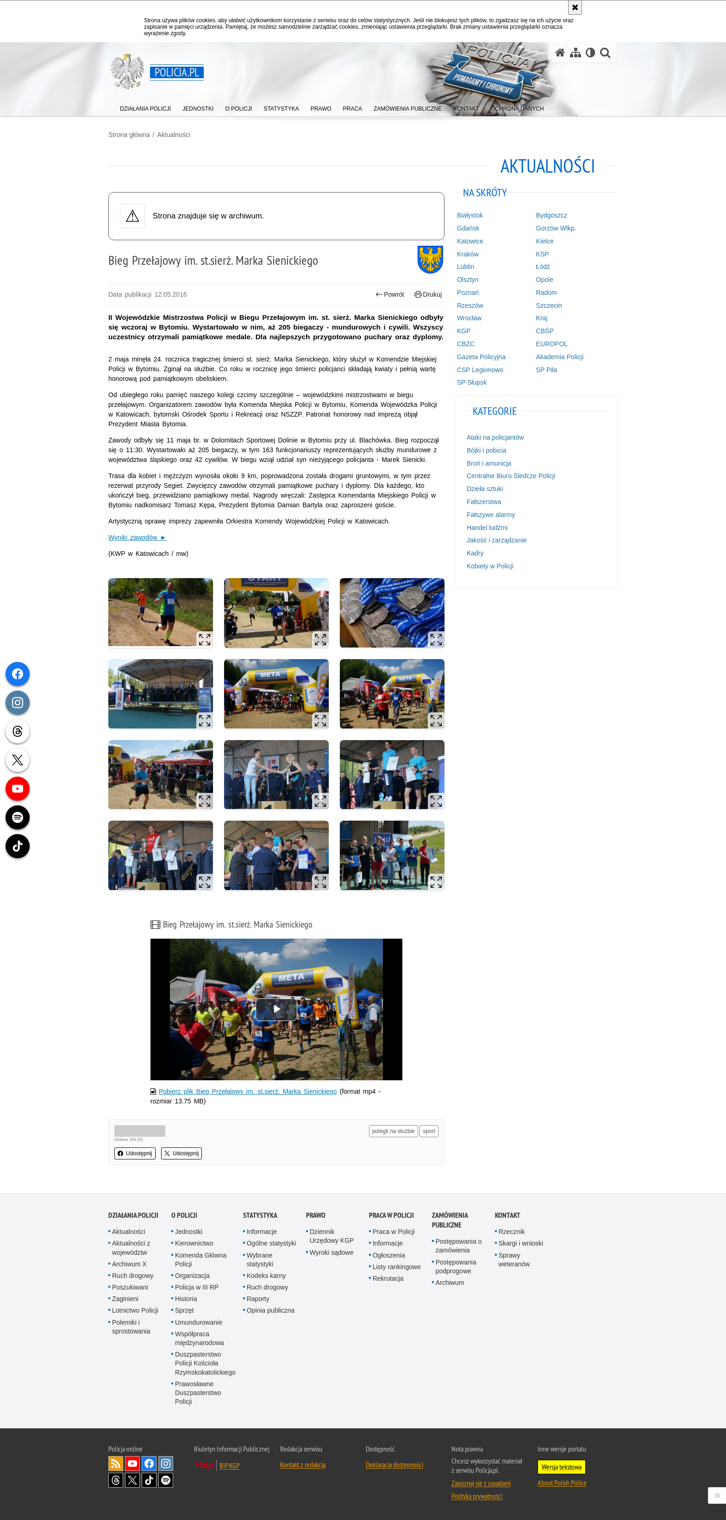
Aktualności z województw (131, 1248)
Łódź (543, 266)
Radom (546, 292)
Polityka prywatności (476, 1496)
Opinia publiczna (271, 1310)
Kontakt (507, 1215)
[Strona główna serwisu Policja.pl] (560, 52)
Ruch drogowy (133, 1275)
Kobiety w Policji (490, 566)
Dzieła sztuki (485, 488)
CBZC (466, 344)
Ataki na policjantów (495, 437)
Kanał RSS (115, 1463)
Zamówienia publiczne (450, 1220)
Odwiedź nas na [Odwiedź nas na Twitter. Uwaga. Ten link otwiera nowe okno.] (132, 1480)
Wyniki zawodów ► (137, 537)
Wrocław (469, 318)
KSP (542, 254)
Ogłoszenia (389, 1255)
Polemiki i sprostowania (131, 1327)
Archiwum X (129, 1264)
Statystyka (260, 1215)
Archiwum (450, 1282)
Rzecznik (512, 1231)
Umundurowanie (198, 1322)
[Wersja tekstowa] (590, 52)
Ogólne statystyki (271, 1243)
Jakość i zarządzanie (497, 540)
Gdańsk (468, 228)
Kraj (542, 318)
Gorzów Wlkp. (556, 228)
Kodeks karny (266, 1275)
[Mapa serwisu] (575, 52)
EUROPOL (552, 344)
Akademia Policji (560, 357)
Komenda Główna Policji (200, 1260)
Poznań (468, 292)
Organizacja (192, 1275)
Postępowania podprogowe (456, 1266)
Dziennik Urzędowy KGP (332, 1236)
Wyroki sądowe (332, 1252)
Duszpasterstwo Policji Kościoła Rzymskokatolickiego (205, 1363)
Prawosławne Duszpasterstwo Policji (198, 1392)
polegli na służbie (393, 1131)
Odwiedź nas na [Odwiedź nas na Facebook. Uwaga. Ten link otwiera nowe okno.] (149, 1463)
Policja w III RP (197, 1287)
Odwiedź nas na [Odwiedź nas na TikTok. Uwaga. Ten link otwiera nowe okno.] (149, 1480)
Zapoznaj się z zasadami (481, 1483)
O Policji (184, 1215)
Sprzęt (184, 1310)
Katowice (470, 241)
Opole (544, 279)
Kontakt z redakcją (302, 1464)
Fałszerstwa (484, 501)
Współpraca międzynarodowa (199, 1338)
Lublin (465, 266)
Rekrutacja (388, 1278)
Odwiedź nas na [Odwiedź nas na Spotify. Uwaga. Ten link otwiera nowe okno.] (165, 1480)
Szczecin (549, 305)
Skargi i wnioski (521, 1243)
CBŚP (545, 331)
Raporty (258, 1298)
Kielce (545, 241)
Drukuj (428, 295)
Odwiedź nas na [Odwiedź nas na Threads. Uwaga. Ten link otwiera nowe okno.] (115, 1480)
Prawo (315, 1215)
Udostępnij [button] (135, 1153)
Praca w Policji (391, 1215)
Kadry (475, 553)
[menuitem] (145, 107)
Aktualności (173, 134)
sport (429, 1131)
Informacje (262, 1231)
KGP (464, 331)
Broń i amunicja (489, 463)
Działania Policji (133, 1215)
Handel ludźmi (487, 527)
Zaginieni (125, 1298)
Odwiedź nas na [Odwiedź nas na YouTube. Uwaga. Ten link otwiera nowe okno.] (132, 1463)
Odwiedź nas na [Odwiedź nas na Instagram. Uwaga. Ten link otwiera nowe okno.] (165, 1463)
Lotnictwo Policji (135, 1310)
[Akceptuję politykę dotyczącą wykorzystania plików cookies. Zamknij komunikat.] (575, 7)
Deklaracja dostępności (394, 1464)
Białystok (470, 215)
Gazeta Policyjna (481, 357)
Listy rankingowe (397, 1267)
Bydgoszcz (552, 215)
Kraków (468, 254)
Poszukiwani (130, 1287)
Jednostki (188, 1231)
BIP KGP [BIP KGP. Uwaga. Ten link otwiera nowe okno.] (229, 1465)
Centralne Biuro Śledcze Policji (511, 476)
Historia (186, 1298)
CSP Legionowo (480, 370)
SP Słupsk (472, 382)
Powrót (390, 295)
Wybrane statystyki (260, 1260)
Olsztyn (468, 279)
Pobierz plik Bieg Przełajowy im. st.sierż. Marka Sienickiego (248, 1091)
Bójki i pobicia (487, 450)
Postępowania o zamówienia (459, 1246)
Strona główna (129, 134)
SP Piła (546, 370)
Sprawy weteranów (514, 1260)
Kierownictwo (194, 1243)
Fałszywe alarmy (491, 514)
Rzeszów (470, 305)
